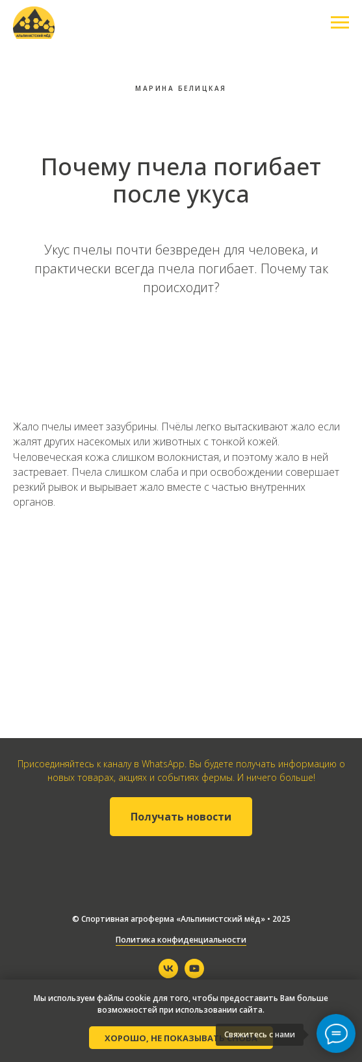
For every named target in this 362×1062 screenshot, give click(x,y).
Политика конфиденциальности (181, 939)
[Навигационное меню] (340, 22)
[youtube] (194, 974)
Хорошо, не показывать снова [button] (181, 1038)
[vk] (168, 974)
